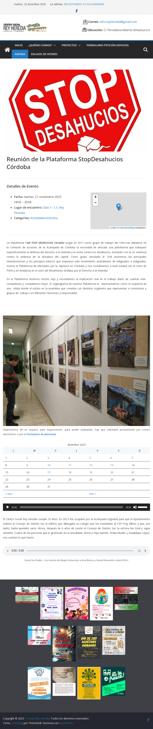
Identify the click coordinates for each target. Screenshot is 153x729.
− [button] (95, 203)
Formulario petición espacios (108, 45)
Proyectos (69, 45)
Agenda (20, 54)
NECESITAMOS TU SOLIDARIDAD (84, 4)
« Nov (8, 494)
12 (90, 465)
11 (69, 465)
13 (111, 465)
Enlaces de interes (44, 54)
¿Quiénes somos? (40, 45)
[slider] (71, 507)
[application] (76, 507)
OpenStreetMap (127, 228)
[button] (54, 45)
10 (48, 465)
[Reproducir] (8, 507)
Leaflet (113, 228)
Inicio (19, 45)
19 (90, 472)
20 (111, 472)
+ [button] (95, 197)
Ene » (92, 494)
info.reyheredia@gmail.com (118, 22)
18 (69, 472)
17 (48, 472)
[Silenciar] (135, 507)
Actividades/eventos (44, 218)
